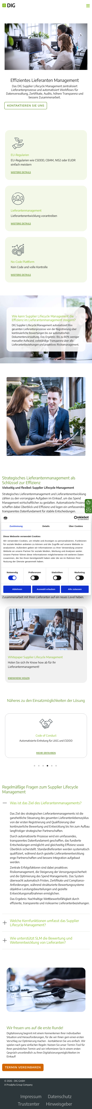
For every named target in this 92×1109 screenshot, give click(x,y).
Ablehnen (17, 589)
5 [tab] (51, 765)
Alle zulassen (75, 589)
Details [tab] (46, 526)
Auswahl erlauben (46, 589)
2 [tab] (39, 765)
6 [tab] (56, 765)
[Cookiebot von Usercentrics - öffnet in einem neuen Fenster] (76, 518)
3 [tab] (43, 765)
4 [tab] (47, 765)
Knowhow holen (19, 678)
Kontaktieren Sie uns (25, 105)
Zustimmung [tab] (16, 526)
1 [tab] (34, 765)
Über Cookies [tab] (76, 526)
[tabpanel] (46, 735)
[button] (46, 802)
